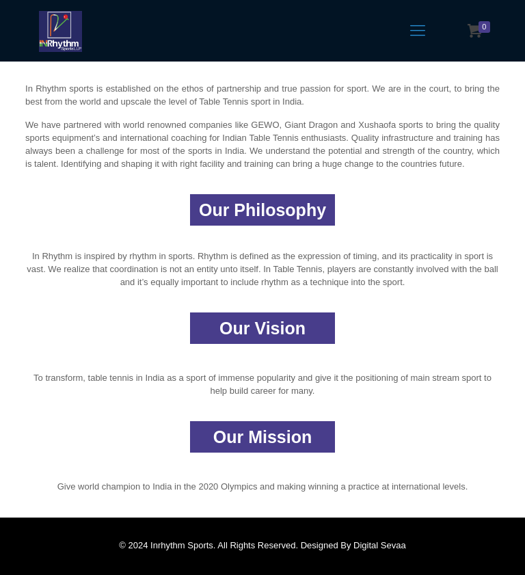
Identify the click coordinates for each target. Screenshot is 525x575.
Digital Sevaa (379, 545)
